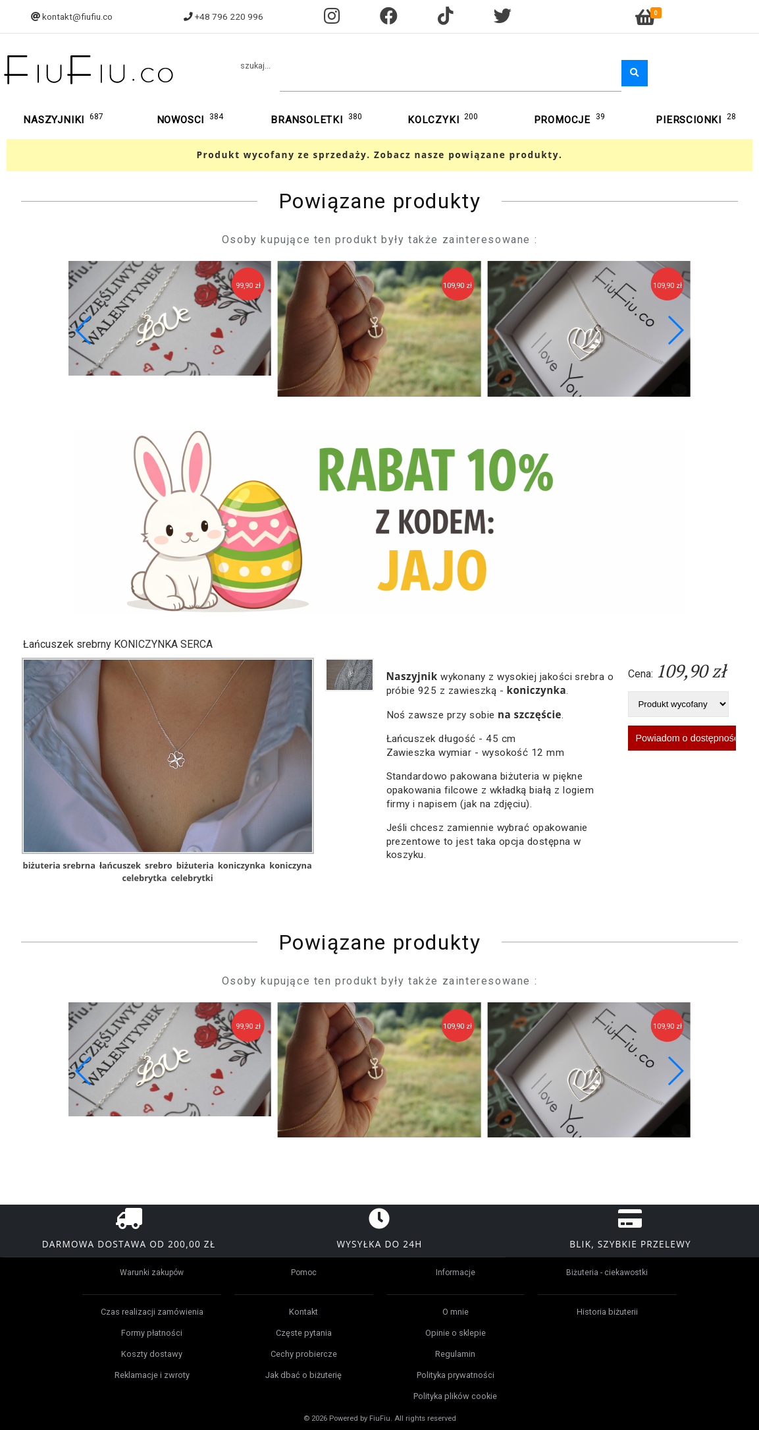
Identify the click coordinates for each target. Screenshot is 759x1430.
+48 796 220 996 (229, 16)
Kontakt (303, 1312)
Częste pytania (304, 1333)
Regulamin (455, 1354)
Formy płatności (151, 1333)
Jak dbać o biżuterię (303, 1375)
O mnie (455, 1312)
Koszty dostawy (151, 1354)
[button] (675, 330)
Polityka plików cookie (455, 1396)
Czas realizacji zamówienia (152, 1312)
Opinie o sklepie (455, 1333)
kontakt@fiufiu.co (77, 16)
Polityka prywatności (455, 1375)
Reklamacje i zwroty (152, 1375)
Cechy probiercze (304, 1354)
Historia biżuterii (607, 1312)
